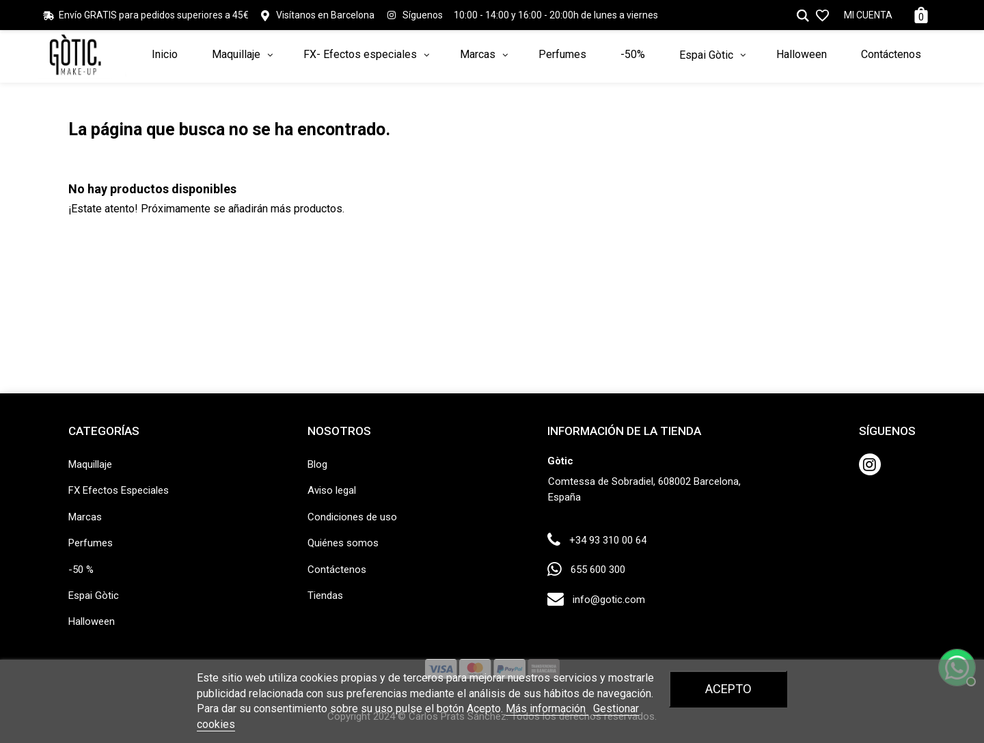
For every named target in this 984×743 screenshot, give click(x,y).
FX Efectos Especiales (118, 490)
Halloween (91, 621)
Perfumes (90, 543)
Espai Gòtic (93, 595)
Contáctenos (337, 569)
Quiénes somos (343, 543)
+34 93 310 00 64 (607, 540)
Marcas (85, 517)
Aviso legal (332, 490)
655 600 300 (598, 569)
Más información (547, 708)
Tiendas (325, 595)
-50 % (81, 569)
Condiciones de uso (352, 517)
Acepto (728, 689)
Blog (317, 464)
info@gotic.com (609, 599)
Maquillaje (90, 464)
